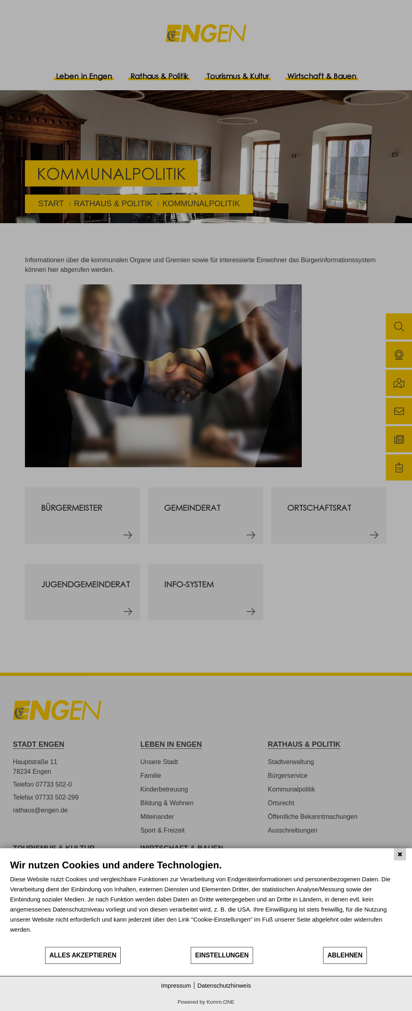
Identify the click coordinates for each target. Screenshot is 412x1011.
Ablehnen (345, 955)
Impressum (176, 985)
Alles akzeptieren (83, 955)
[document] (206, 902)
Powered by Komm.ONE (206, 1002)
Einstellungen (222, 955)
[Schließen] (400, 854)
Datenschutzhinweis (224, 985)
